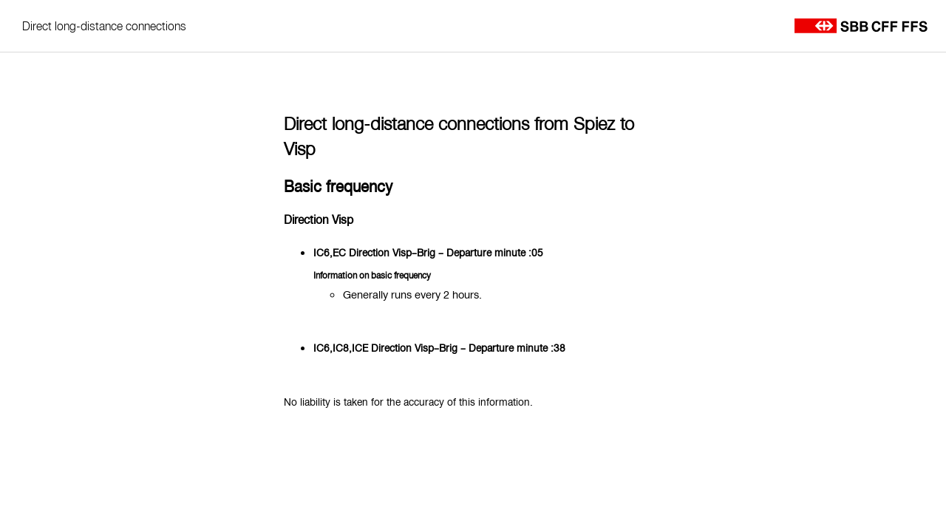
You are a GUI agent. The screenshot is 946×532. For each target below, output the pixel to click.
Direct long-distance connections (104, 26)
